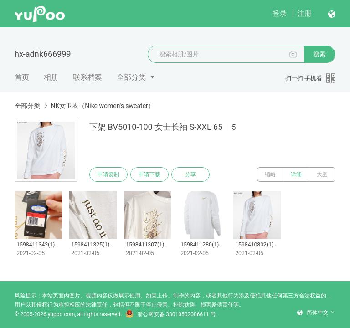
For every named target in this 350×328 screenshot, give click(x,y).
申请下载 (149, 174)
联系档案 (87, 77)
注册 (304, 13)
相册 (51, 77)
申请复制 (108, 174)
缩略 (270, 174)
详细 (296, 174)
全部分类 (131, 77)
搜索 (319, 54)
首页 (22, 77)
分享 (190, 174)
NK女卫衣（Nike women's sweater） (102, 105)
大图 (322, 174)
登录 (279, 13)
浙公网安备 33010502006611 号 (170, 314)
